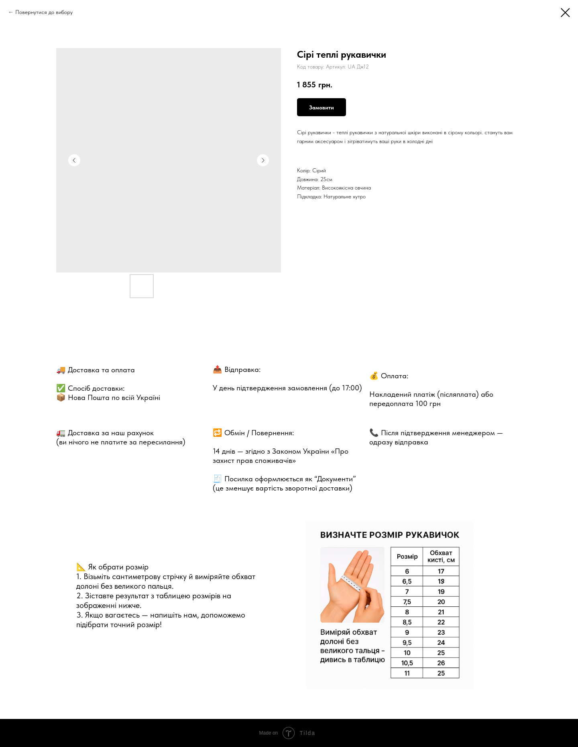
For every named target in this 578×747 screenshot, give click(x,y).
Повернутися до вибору (44, 12)
